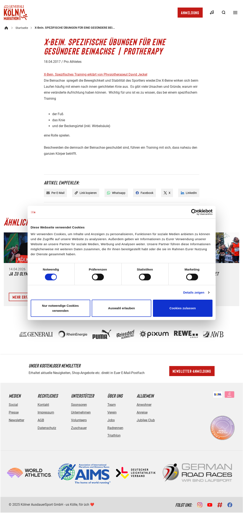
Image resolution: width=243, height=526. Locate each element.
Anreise (142, 412)
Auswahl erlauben (121, 308)
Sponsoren (79, 405)
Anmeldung (190, 12)
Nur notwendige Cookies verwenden (60, 308)
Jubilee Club (146, 420)
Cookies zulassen (182, 308)
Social (13, 405)
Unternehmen (81, 412)
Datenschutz (47, 428)
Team (111, 405)
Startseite (21, 28)
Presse (14, 412)
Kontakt (43, 405)
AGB (41, 420)
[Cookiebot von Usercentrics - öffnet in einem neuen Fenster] (194, 212)
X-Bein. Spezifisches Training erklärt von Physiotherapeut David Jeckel (95, 74)
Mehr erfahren (25, 296)
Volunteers (79, 420)
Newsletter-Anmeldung (192, 371)
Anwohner (144, 405)
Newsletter (16, 420)
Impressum (46, 412)
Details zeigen (193, 292)
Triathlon (114, 435)
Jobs (111, 420)
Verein (112, 412)
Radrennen (115, 428)
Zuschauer (79, 428)
